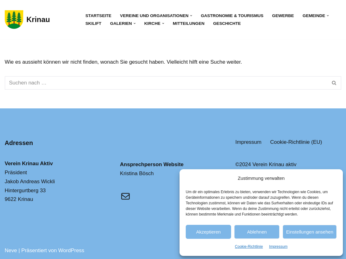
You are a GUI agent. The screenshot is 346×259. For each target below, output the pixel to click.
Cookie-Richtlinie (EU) (296, 142)
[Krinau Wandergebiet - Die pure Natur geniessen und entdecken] (27, 19)
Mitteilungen (188, 23)
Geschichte (227, 23)
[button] (191, 16)
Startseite (98, 15)
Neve (11, 250)
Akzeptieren (208, 231)
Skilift (93, 23)
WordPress (71, 250)
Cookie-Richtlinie (249, 246)
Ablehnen (256, 231)
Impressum (278, 246)
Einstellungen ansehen (309, 231)
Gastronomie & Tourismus (232, 15)
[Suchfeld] (166, 83)
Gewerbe (283, 15)
